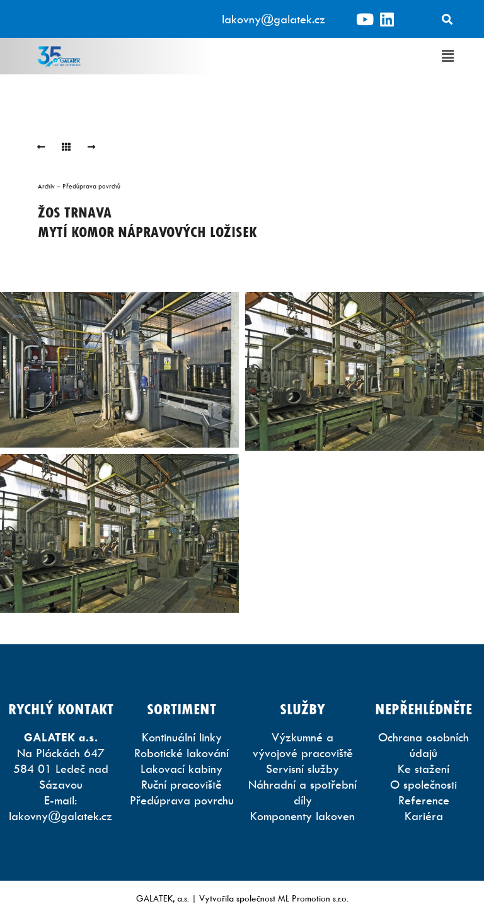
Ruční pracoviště (181, 784)
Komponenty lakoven (302, 816)
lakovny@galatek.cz (273, 19)
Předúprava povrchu (182, 800)
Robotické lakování (181, 753)
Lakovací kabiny (181, 769)
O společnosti (423, 784)
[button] (448, 56)
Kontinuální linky (182, 737)
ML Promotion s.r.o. (313, 898)
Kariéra (424, 816)
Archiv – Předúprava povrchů (79, 186)
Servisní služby (302, 769)
